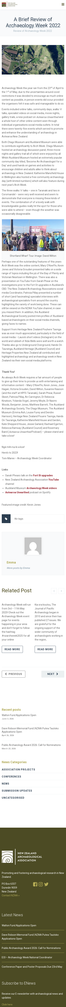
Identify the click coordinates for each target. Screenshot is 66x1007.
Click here (7, 1004)
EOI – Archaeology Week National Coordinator (27, 957)
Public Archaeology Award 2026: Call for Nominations (31, 745)
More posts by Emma (18, 568)
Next (51, 674)
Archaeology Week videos (42, 488)
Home (11, 27)
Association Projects (32, 27)
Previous (15, 674)
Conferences (11, 776)
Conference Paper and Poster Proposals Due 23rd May (32, 966)
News (5, 783)
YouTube (54, 479)
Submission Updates (17, 790)
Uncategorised (13, 797)
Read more (12, 649)
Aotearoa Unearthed (17, 492)
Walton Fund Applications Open (19, 715)
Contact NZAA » (11, 895)
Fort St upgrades (43, 475)
